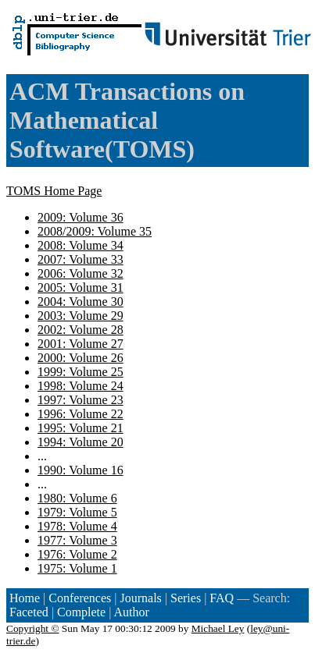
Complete (81, 612)
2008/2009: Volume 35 (95, 231)
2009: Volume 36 (80, 217)
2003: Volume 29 (80, 315)
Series (185, 598)
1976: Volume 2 (77, 554)
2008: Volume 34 (80, 245)
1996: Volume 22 (80, 413)
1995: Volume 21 (80, 428)
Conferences (79, 598)
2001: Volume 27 (80, 343)
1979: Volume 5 (77, 512)
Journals (140, 598)
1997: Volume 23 (80, 399)
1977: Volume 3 (77, 540)
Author (131, 612)
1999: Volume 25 (80, 371)
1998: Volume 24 (80, 385)
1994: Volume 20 (80, 442)
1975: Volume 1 (77, 568)
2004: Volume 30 (80, 301)
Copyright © (32, 628)
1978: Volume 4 (77, 526)
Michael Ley (218, 628)
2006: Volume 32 (80, 273)
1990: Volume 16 (80, 470)
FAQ (221, 598)
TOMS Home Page (54, 190)
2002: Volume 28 (80, 329)
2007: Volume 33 (80, 259)
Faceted (28, 612)
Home (24, 598)
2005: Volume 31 (80, 287)
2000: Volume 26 (80, 357)
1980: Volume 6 (77, 498)
